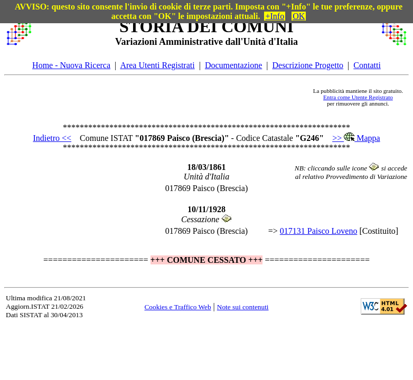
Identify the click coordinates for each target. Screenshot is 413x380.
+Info (274, 16)
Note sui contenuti (243, 307)
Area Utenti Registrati (157, 65)
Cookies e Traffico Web (177, 307)
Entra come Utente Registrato (358, 97)
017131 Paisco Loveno (319, 230)
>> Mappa (356, 138)
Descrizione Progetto (307, 65)
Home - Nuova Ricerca (71, 65)
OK (299, 16)
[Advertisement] (171, 97)
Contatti (367, 65)
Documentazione (233, 65)
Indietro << (52, 138)
